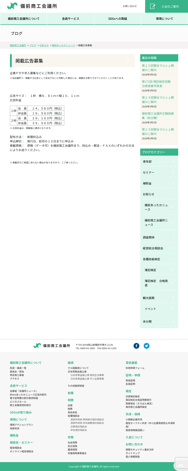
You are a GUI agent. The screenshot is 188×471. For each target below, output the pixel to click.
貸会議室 (131, 362)
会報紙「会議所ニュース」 (24, 391)
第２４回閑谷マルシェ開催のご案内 (158, 99)
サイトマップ (133, 453)
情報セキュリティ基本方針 (140, 449)
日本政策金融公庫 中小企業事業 (87, 378)
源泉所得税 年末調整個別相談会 (87, 423)
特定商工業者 (17, 375)
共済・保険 (133, 414)
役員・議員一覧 (18, 368)
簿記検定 (150, 270)
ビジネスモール (18, 401)
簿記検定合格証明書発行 (138, 400)
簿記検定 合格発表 (156, 283)
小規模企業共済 (134, 419)
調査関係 (149, 237)
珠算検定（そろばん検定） (140, 403)
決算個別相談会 (78, 426)
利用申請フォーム (135, 368)
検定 (128, 391)
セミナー (149, 172)
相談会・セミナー (21, 442)
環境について (164, 18)
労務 (70, 437)
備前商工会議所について (24, 18)
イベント (150, 309)
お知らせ (149, 194)
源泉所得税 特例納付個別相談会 (87, 419)
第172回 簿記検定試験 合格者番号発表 (158, 83)
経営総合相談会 (153, 248)
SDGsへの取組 (117, 18)
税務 (70, 400)
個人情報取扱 (133, 456)
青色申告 (72, 412)
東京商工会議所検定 (136, 407)
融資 (70, 362)
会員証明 (130, 384)
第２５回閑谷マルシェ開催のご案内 (158, 67)
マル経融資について (78, 368)
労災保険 (72, 446)
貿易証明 (130, 380)
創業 (70, 393)
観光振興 (149, 298)
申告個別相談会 (78, 430)
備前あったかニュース (156, 207)
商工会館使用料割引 (20, 405)
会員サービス (70, 18)
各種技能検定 (151, 259)
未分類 (147, 321)
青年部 (147, 161)
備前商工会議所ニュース (156, 222)
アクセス (14, 378)
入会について (134, 437)
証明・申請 (133, 375)
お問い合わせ (130, 6)
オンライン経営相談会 (21, 451)
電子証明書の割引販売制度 (24, 398)
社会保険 (72, 442)
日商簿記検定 (133, 396)
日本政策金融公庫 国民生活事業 (87, 375)
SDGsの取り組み (21, 412)
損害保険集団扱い (135, 430)
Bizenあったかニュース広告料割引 (28, 394)
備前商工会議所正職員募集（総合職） (158, 115)
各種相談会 (73, 415)
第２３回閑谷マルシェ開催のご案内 (158, 131)
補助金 (147, 183)
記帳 (70, 405)
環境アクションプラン (21, 424)
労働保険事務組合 (77, 453)
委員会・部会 (17, 371)
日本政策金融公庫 (77, 371)
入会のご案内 (170, 6)
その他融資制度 (76, 385)
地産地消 (14, 428)
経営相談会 (16, 447)
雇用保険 (72, 449)
